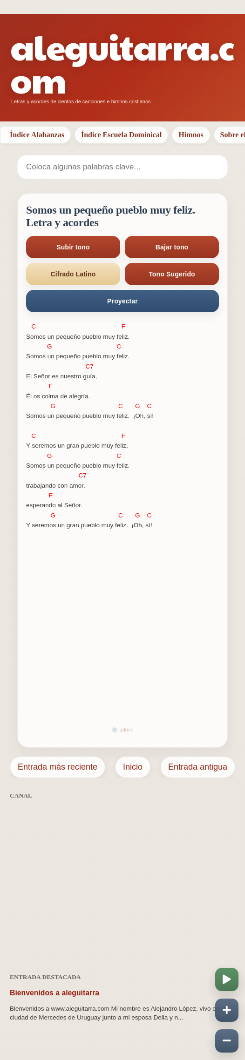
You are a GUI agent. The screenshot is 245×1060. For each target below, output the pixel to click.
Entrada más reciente (57, 767)
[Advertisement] (122, 880)
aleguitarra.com (122, 62)
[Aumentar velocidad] (226, 1010)
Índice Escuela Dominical (121, 135)
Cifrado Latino (73, 274)
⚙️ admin (122, 729)
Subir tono (72, 247)
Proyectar (122, 301)
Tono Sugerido (172, 274)
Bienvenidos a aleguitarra (54, 993)
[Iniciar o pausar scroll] (226, 979)
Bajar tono (172, 247)
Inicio (133, 767)
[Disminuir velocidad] (226, 1041)
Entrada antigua (197, 767)
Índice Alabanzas (37, 135)
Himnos (190, 135)
